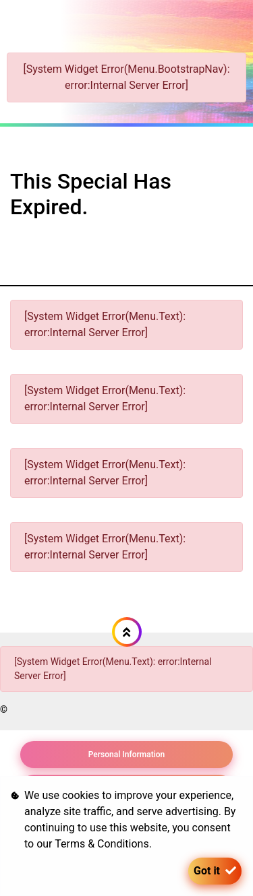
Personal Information (126, 754)
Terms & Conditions (102, 843)
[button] (127, 632)
